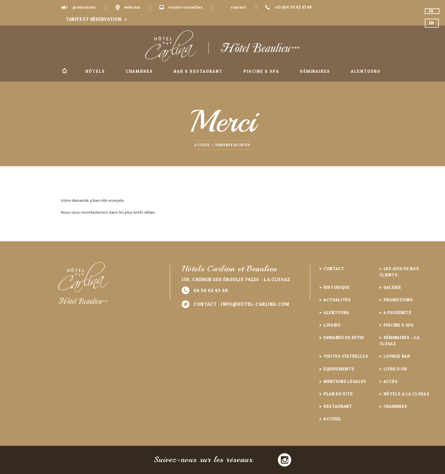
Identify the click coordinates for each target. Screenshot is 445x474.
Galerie (392, 287)
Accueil (64, 71)
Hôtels (95, 71)
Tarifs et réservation (93, 19)
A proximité (397, 312)
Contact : (241, 304)
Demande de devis (233, 145)
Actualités (337, 299)
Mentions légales (345, 381)
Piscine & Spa (261, 71)
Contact (238, 7)
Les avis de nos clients (399, 271)
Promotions (84, 7)
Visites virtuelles (185, 7)
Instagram (284, 460)
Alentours (366, 71)
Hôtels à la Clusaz (407, 393)
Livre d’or (395, 368)
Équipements (339, 368)
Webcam (132, 7)
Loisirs (332, 324)
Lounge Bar (397, 356)
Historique (337, 287)
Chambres (139, 71)
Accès (391, 381)
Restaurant (338, 406)
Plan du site (338, 393)
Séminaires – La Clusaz (399, 340)
